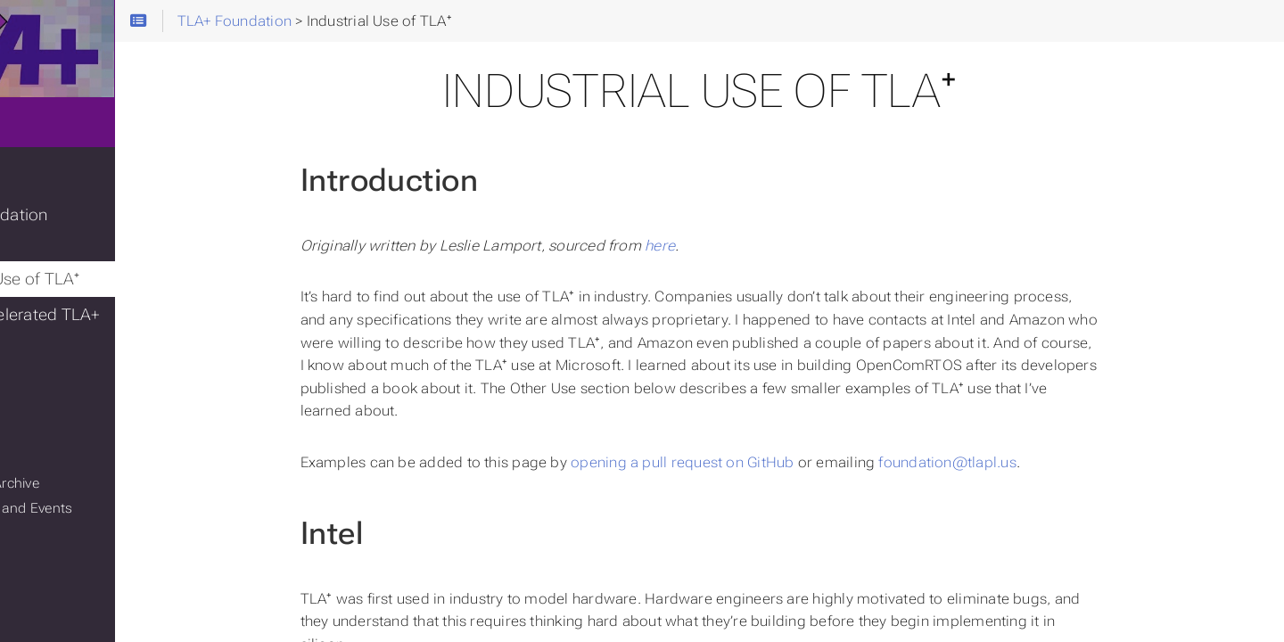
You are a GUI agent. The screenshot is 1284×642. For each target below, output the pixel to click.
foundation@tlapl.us (1023, 462)
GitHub (46, 420)
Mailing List (60, 445)
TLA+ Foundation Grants (115, 230)
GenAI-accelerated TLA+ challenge (115, 315)
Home (43, 141)
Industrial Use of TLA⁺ (105, 266)
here (736, 245)
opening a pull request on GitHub (758, 462)
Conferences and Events (101, 495)
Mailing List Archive (85, 470)
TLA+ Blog (63, 194)
